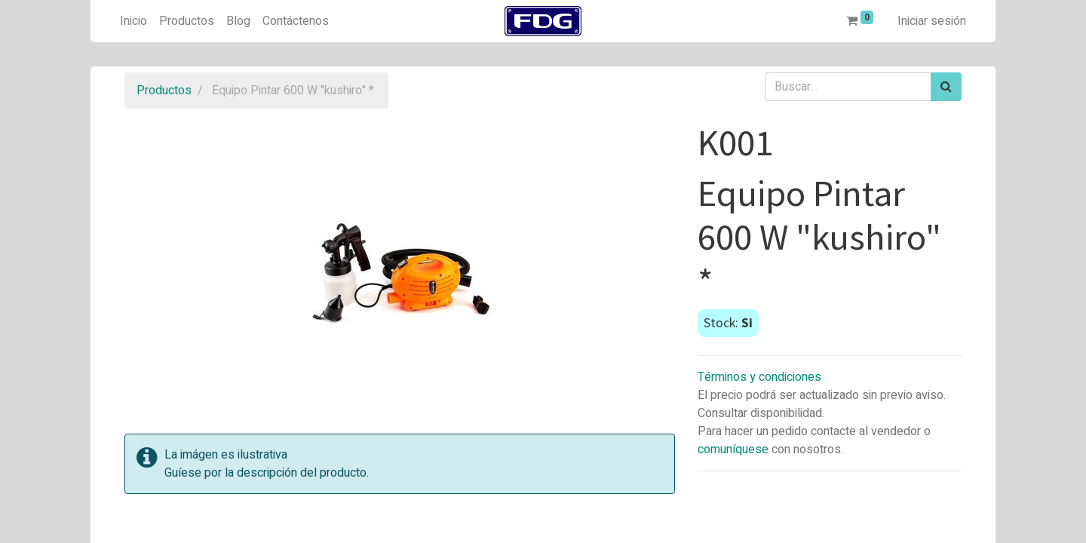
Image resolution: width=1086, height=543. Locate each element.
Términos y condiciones (759, 377)
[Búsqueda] (946, 86)
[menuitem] (133, 21)
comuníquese (733, 449)
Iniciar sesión (931, 21)
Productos (164, 90)
